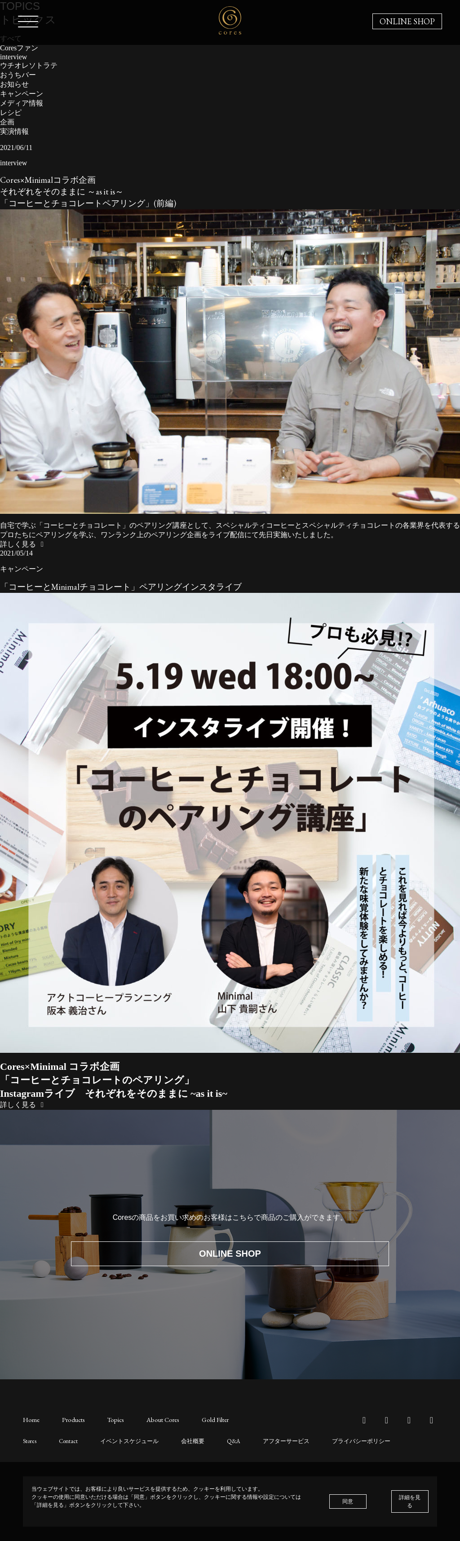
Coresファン (19, 48)
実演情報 (14, 131)
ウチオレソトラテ (29, 65)
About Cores (157, 1419)
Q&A (224, 1440)
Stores (29, 1440)
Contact (66, 1440)
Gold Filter (208, 1419)
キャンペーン (21, 93)
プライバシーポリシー (345, 1440)
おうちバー (18, 75)
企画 (7, 122)
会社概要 (184, 1440)
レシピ (11, 112)
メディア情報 (21, 103)
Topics (112, 1419)
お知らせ (14, 84)
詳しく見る (23, 544)
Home (31, 1419)
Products (72, 1419)
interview (13, 57)
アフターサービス (274, 1440)
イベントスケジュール (124, 1440)
